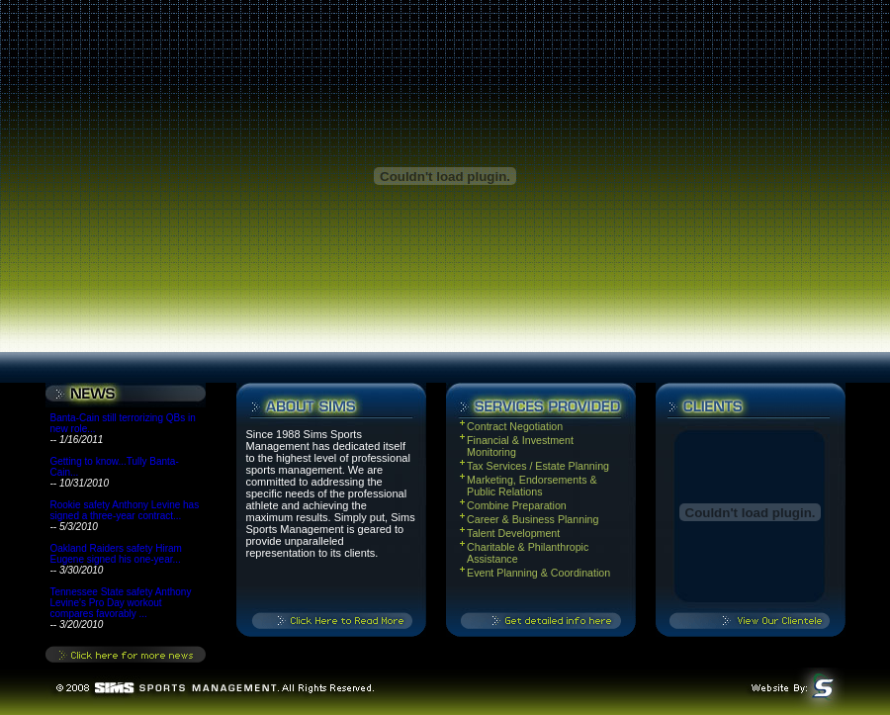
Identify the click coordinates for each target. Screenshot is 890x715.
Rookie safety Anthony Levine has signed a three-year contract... (125, 510)
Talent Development (513, 533)
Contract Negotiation (515, 426)
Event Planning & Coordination (538, 573)
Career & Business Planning (534, 519)
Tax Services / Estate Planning (538, 466)
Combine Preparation (517, 505)
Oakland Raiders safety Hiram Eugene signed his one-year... (116, 554)
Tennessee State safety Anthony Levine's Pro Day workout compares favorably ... (121, 602)
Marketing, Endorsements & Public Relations (532, 485)
